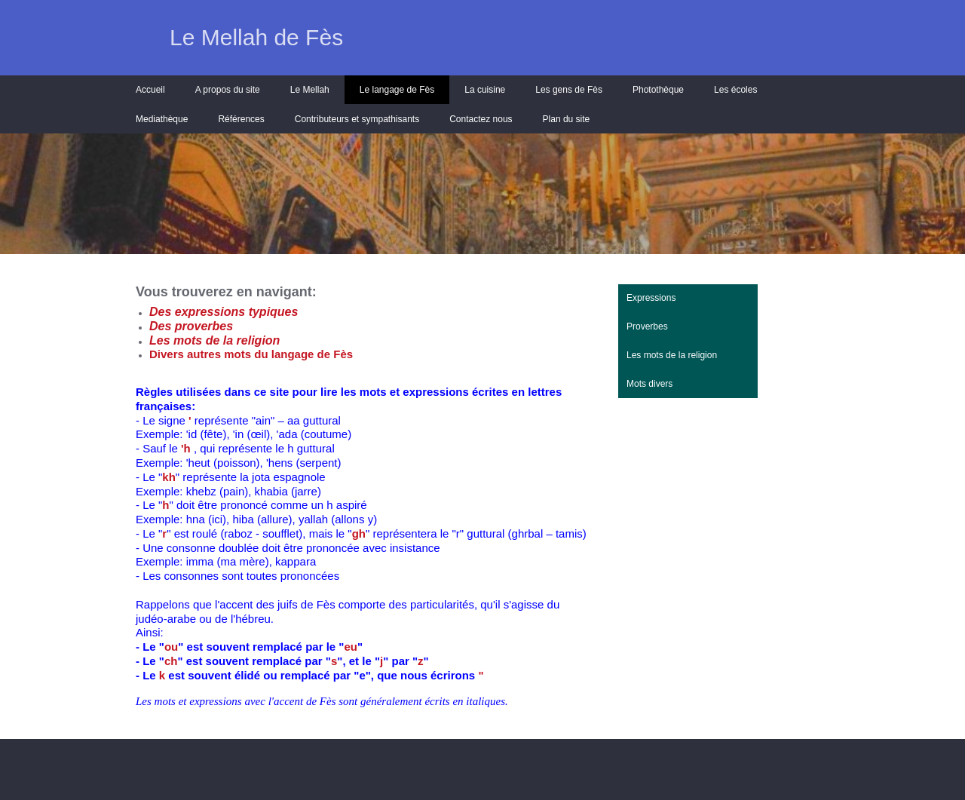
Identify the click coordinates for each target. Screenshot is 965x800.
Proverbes (647, 326)
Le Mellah (309, 89)
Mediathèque (162, 119)
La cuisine (484, 89)
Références (241, 119)
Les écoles (735, 89)
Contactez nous (480, 119)
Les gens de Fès (568, 89)
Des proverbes (191, 326)
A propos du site (227, 89)
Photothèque (658, 89)
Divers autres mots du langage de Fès (251, 354)
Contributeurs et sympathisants (357, 119)
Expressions (651, 298)
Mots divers (649, 384)
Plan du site (566, 119)
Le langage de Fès (397, 89)
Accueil (150, 89)
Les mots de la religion (671, 355)
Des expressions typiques (223, 311)
